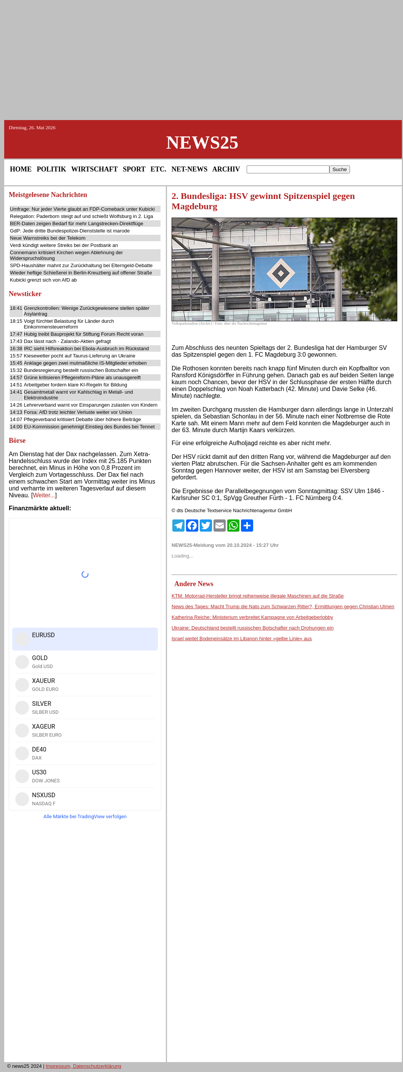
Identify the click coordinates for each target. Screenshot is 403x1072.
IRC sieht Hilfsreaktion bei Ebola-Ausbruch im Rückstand (86, 348)
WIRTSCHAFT (94, 169)
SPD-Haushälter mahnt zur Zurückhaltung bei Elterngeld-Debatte (81, 265)
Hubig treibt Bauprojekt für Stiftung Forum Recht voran (84, 334)
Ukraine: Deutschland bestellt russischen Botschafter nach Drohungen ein (253, 628)
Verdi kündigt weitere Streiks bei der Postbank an (64, 245)
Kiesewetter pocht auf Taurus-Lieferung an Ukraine (79, 356)
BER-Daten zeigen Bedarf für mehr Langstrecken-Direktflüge (76, 223)
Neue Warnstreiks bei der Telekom (47, 238)
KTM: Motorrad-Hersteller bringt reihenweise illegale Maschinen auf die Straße (258, 596)
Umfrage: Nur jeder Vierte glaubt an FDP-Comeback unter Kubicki (82, 209)
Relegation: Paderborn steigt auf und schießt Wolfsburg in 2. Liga (81, 216)
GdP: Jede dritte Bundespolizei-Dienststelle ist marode (70, 231)
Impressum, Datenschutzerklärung (83, 1066)
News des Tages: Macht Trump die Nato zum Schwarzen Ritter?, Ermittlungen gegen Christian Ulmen (283, 606)
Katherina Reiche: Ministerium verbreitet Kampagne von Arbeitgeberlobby (252, 617)
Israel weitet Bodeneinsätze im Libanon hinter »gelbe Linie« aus (242, 638)
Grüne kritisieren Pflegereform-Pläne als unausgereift (82, 377)
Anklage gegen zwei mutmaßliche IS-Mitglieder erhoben (85, 363)
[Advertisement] (202, 59)
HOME (21, 169)
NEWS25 (202, 142)
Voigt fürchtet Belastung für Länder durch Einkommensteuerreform (69, 324)
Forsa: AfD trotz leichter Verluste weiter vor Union (78, 412)
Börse (17, 440)
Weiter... (44, 495)
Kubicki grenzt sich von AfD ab (43, 280)
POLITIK (51, 169)
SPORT (134, 169)
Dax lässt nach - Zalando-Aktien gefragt (67, 341)
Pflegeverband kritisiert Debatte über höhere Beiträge (82, 419)
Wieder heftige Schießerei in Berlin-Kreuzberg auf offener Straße (81, 273)
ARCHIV (226, 169)
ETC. (159, 169)
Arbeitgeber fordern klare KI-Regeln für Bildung (75, 385)
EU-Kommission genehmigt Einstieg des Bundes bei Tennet (89, 426)
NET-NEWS (189, 169)
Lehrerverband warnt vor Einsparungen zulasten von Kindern (91, 405)
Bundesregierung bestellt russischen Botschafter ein (81, 370)
